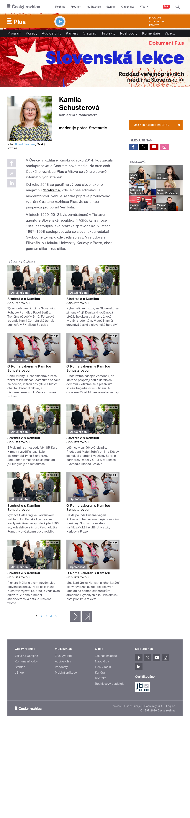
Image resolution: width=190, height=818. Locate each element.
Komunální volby (26, 661)
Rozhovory (129, 33)
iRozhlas (60, 6)
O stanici (90, 33)
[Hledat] (178, 6)
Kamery (154, 25)
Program (76, 6)
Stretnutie (51, 190)
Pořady (31, 33)
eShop (19, 672)
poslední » (87, 616)
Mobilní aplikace (66, 672)
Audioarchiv (157, 21)
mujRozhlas (94, 6)
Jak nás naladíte (106, 656)
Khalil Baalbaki (25, 144)
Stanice (111, 6)
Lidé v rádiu (103, 667)
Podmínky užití (153, 706)
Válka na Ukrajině (26, 656)
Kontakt (100, 678)
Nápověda (102, 661)
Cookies (116, 706)
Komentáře (151, 33)
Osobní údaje (132, 706)
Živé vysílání (63, 656)
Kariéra (100, 672)
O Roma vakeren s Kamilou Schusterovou (29, 368)
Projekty (109, 33)
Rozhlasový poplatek (109, 683)
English (170, 706)
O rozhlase (128, 6)
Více (170, 33)
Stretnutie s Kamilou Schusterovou (23, 301)
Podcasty (61, 667)
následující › (75, 616)
